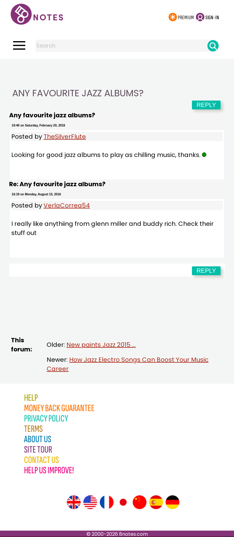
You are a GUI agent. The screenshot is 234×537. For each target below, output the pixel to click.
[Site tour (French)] (106, 502)
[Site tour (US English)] (90, 502)
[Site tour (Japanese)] (123, 502)
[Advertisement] (117, 71)
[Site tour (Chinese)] (139, 502)
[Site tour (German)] (172, 502)
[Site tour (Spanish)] (156, 502)
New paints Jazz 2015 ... (101, 344)
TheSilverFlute (65, 136)
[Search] (213, 46)
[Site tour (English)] (73, 502)
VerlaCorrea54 (67, 205)
